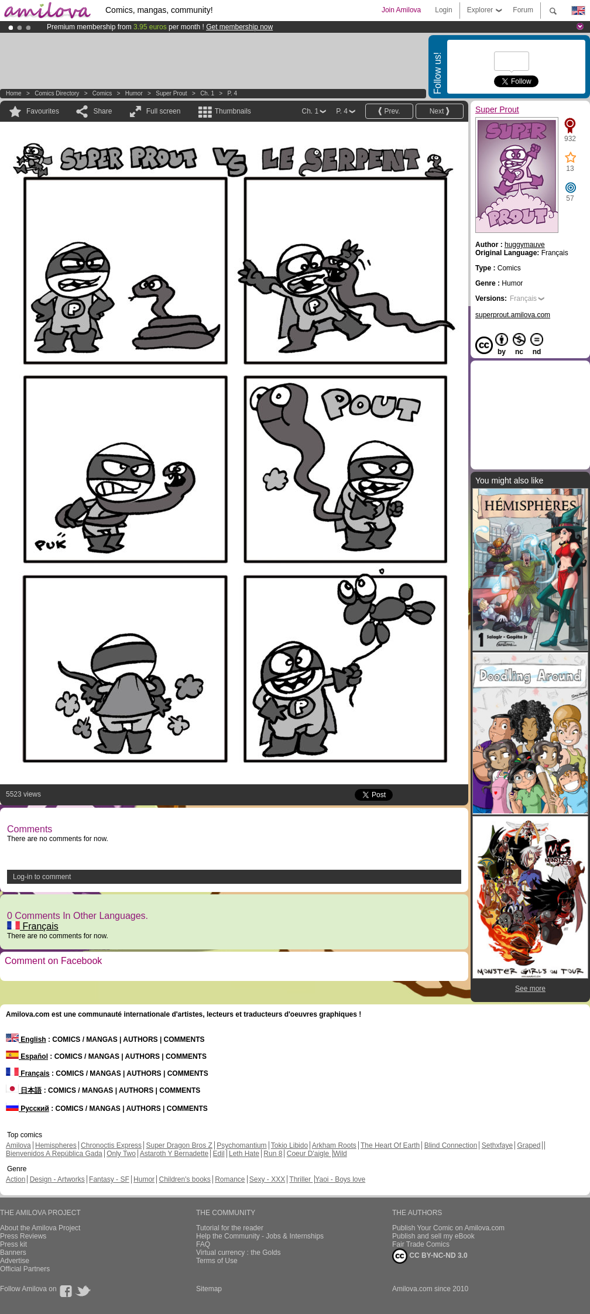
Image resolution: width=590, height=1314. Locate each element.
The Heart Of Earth (390, 1145)
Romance (230, 1179)
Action (15, 1179)
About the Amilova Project (40, 1228)
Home (14, 93)
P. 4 (233, 93)
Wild (340, 1154)
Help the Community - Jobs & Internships (260, 1236)
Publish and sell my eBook (433, 1236)
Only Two (121, 1154)
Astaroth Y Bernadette (174, 1154)
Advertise (14, 1261)
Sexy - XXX (267, 1179)
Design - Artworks (57, 1179)
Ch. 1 (207, 93)
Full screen (163, 111)
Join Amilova (401, 10)
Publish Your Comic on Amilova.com (448, 1228)
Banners (13, 1252)
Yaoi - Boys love (340, 1179)
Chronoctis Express (111, 1145)
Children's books (184, 1179)
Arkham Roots (334, 1145)
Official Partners (25, 1269)
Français (33, 926)
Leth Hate (244, 1154)
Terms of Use (217, 1261)
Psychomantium (241, 1145)
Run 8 (272, 1154)
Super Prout (171, 93)
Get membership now (239, 27)
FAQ (203, 1244)
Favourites (42, 111)
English (26, 1039)
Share (102, 111)
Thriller (301, 1179)
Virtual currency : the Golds (238, 1252)
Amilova (18, 1145)
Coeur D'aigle (309, 1154)
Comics (102, 93)
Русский (27, 1108)
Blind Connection (451, 1145)
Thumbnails (233, 111)
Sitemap (209, 1289)
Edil (219, 1154)
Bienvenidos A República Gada (54, 1154)
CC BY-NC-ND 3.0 (430, 1256)
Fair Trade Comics (421, 1244)
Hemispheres (56, 1145)
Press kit (13, 1244)
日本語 (24, 1090)
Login (443, 10)
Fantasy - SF (109, 1179)
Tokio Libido (289, 1145)
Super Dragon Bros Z (179, 1145)
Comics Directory (57, 93)
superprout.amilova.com (512, 315)
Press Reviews (23, 1236)
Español (27, 1056)
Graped (528, 1145)
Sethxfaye (497, 1145)
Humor (134, 93)
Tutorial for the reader (229, 1228)
